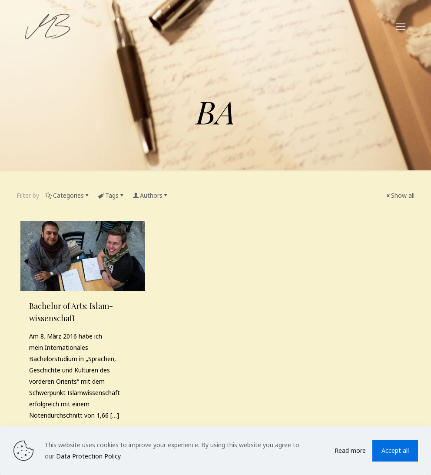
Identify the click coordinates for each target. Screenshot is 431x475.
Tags (111, 195)
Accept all (395, 450)
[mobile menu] (400, 26)
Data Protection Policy (88, 456)
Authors (151, 195)
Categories (68, 195)
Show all (399, 195)
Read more (350, 450)
